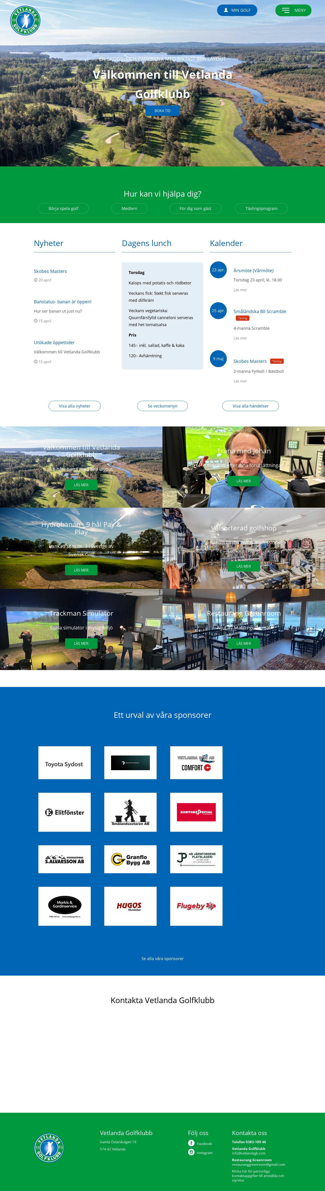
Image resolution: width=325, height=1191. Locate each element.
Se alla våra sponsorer (163, 958)
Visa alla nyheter (74, 406)
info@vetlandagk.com (249, 1153)
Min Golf (237, 10)
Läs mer (81, 484)
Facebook (200, 1143)
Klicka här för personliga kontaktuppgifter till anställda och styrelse (258, 1175)
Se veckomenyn (162, 406)
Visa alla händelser (251, 406)
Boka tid (163, 110)
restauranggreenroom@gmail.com (258, 1164)
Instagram (200, 1152)
